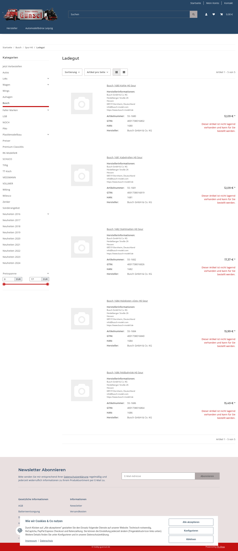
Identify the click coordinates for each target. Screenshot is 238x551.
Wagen (6, 84)
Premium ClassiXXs (13, 146)
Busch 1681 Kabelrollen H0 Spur (124, 157)
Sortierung (71, 72)
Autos (6, 72)
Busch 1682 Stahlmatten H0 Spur (125, 229)
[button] (206, 14)
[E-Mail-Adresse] (158, 476)
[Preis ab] (9, 279)
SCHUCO (7, 159)
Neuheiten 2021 (11, 244)
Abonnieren (207, 476)
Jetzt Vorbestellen (12, 66)
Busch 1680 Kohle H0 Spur (121, 85)
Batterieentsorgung (29, 511)
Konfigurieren (191, 530)
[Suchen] (129, 14)
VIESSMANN (9, 177)
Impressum (31, 540)
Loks (5, 78)
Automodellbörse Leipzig (39, 28)
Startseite (195, 3)
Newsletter (76, 505)
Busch (6, 103)
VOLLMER (8, 183)
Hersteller (12, 28)
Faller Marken (10, 110)
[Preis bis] (36, 279)
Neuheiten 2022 (11, 250)
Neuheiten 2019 (11, 232)
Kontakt (228, 3)
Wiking (6, 189)
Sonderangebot (11, 207)
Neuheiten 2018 (11, 226)
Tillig (5, 165)
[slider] (4, 284)
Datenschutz (46, 540)
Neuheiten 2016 (11, 214)
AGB (20, 505)
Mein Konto (212, 3)
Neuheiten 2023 (11, 256)
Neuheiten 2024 (11, 263)
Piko (5, 128)
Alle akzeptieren (191, 522)
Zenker (6, 201)
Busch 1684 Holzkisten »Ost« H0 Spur (127, 300)
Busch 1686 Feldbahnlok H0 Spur (125, 372)
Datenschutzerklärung (76, 476)
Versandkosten (78, 511)
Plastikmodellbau (12, 134)
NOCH (6, 122)
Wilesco (7, 195)
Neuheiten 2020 (11, 238)
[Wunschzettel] (214, 14)
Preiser (6, 140)
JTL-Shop (221, 546)
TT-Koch (7, 171)
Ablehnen (191, 539)
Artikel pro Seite (96, 72)
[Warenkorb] (226, 14)
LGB (5, 116)
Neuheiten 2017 (11, 220)
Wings (6, 90)
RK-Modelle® (10, 152)
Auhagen (8, 96)
